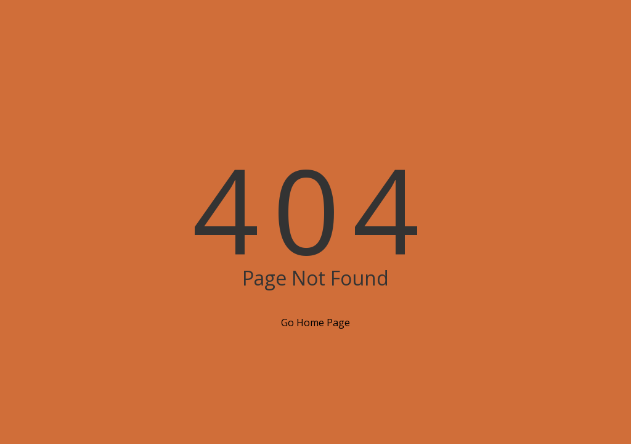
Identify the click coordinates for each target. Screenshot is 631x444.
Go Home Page (315, 322)
